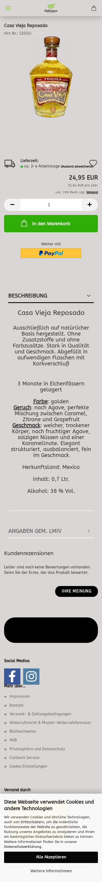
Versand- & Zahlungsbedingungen (40, 714)
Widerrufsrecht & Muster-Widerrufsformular (50, 722)
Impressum (20, 696)
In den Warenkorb (45, 223)
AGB (13, 740)
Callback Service (24, 757)
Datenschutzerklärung (22, 847)
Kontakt (17, 705)
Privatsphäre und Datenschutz (37, 749)
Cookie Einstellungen (28, 766)
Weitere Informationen (51, 871)
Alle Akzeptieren (51, 857)
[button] (12, 205)
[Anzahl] (51, 205)
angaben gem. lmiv (34, 531)
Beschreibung (27, 296)
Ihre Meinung (76, 591)
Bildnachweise (23, 731)
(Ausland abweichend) (77, 166)
